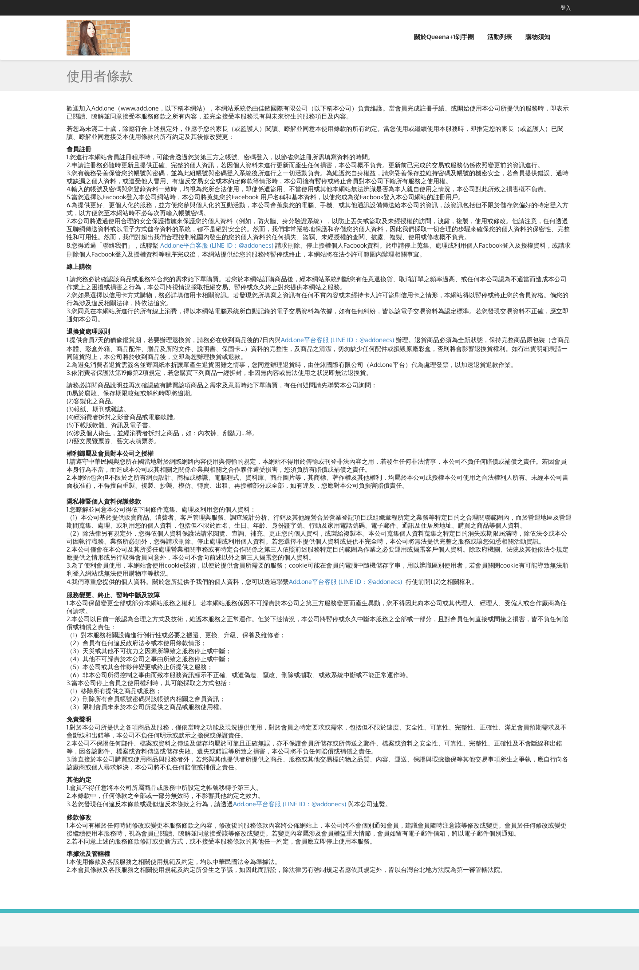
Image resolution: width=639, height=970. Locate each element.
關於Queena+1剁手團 (444, 36)
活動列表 (499, 36)
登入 (565, 7)
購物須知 (537, 36)
